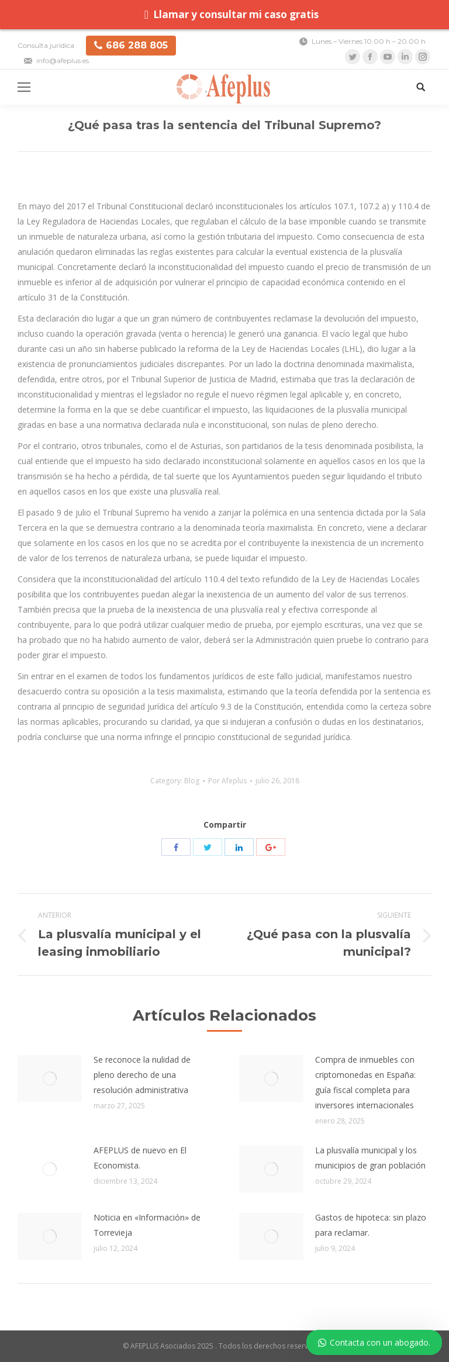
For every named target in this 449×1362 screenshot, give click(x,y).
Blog (191, 781)
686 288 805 (131, 45)
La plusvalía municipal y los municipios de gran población (370, 1158)
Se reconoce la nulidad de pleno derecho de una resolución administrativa (142, 1074)
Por (227, 781)
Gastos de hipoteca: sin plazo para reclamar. (370, 1225)
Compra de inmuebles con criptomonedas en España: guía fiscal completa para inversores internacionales (365, 1082)
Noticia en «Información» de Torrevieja (147, 1225)
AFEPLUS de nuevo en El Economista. (140, 1158)
